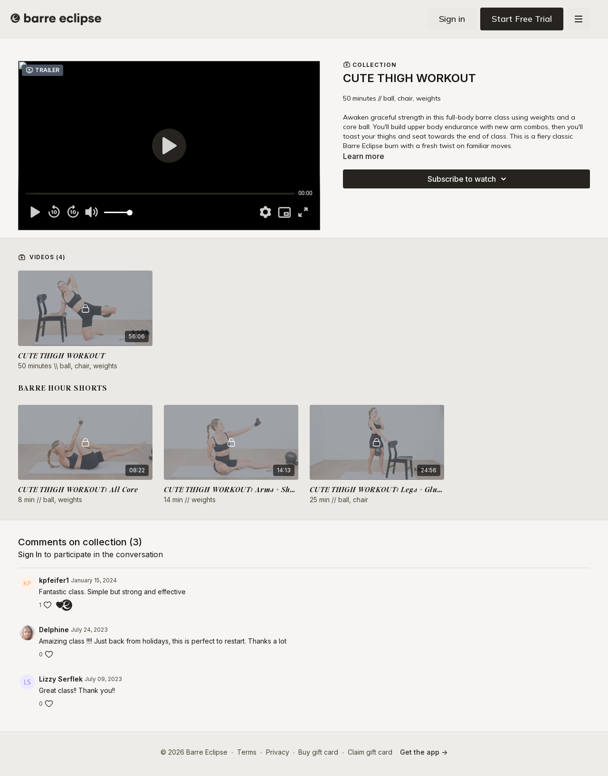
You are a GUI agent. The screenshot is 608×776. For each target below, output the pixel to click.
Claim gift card (370, 752)
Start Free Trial (522, 18)
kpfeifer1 (54, 580)
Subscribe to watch (468, 179)
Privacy (277, 752)
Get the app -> (423, 752)
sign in (30, 554)
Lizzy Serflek (61, 679)
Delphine (54, 630)
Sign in (452, 18)
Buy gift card (318, 752)
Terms (246, 752)
